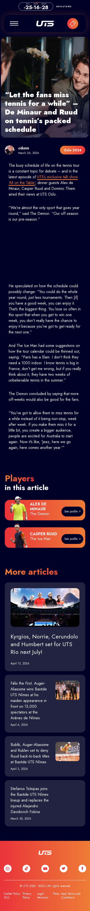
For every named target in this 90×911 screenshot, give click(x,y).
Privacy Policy (27, 896)
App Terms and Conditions (70, 896)
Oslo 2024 (72, 150)
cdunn (23, 148)
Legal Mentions (42, 896)
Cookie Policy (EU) (12, 896)
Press (56, 894)
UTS (45, 24)
